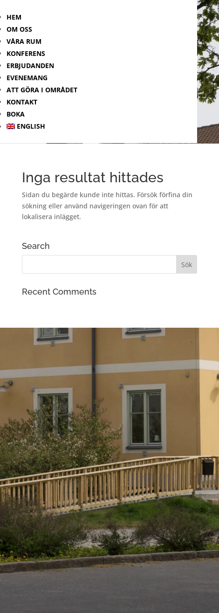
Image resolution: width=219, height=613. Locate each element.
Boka (16, 114)
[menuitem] (102, 126)
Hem (14, 17)
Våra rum (24, 41)
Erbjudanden (30, 65)
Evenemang (27, 77)
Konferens (26, 53)
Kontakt (22, 101)
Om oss (19, 29)
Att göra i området (42, 89)
